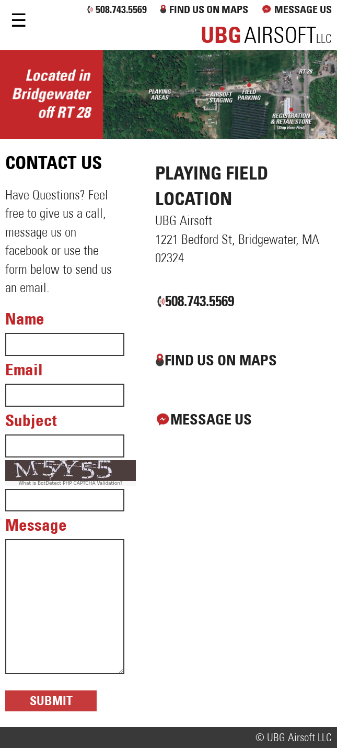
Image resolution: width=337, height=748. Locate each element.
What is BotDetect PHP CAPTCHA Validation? (70, 483)
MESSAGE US (295, 9)
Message (36, 525)
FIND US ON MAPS (208, 9)
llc (266, 39)
